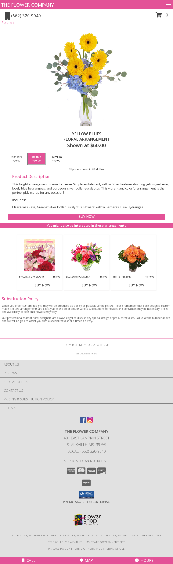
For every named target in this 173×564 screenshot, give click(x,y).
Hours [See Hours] (144, 560)
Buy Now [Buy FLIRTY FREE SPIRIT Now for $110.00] (136, 285)
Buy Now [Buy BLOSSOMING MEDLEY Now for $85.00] (89, 285)
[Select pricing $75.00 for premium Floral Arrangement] (56, 158)
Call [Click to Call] (28, 560)
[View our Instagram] (90, 421)
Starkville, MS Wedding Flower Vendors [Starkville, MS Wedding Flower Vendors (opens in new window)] (130, 535)
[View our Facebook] (83, 421)
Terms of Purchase (87, 548)
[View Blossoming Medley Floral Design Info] (86, 255)
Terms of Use (115, 548)
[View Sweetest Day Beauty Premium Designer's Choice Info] (39, 255)
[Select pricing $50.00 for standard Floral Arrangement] (16, 158)
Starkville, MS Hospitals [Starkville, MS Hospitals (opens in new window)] (78, 535)
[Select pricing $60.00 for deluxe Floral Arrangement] (36, 158)
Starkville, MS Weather (65, 542)
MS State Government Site (105, 542)
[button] (162, 16)
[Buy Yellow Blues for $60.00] (86, 217)
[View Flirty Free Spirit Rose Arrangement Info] (133, 255)
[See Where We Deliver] (86, 353)
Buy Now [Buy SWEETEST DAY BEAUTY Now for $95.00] (42, 285)
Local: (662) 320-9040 (86, 451)
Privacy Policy (59, 548)
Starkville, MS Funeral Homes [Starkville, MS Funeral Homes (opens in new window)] (34, 535)
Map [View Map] (86, 560)
